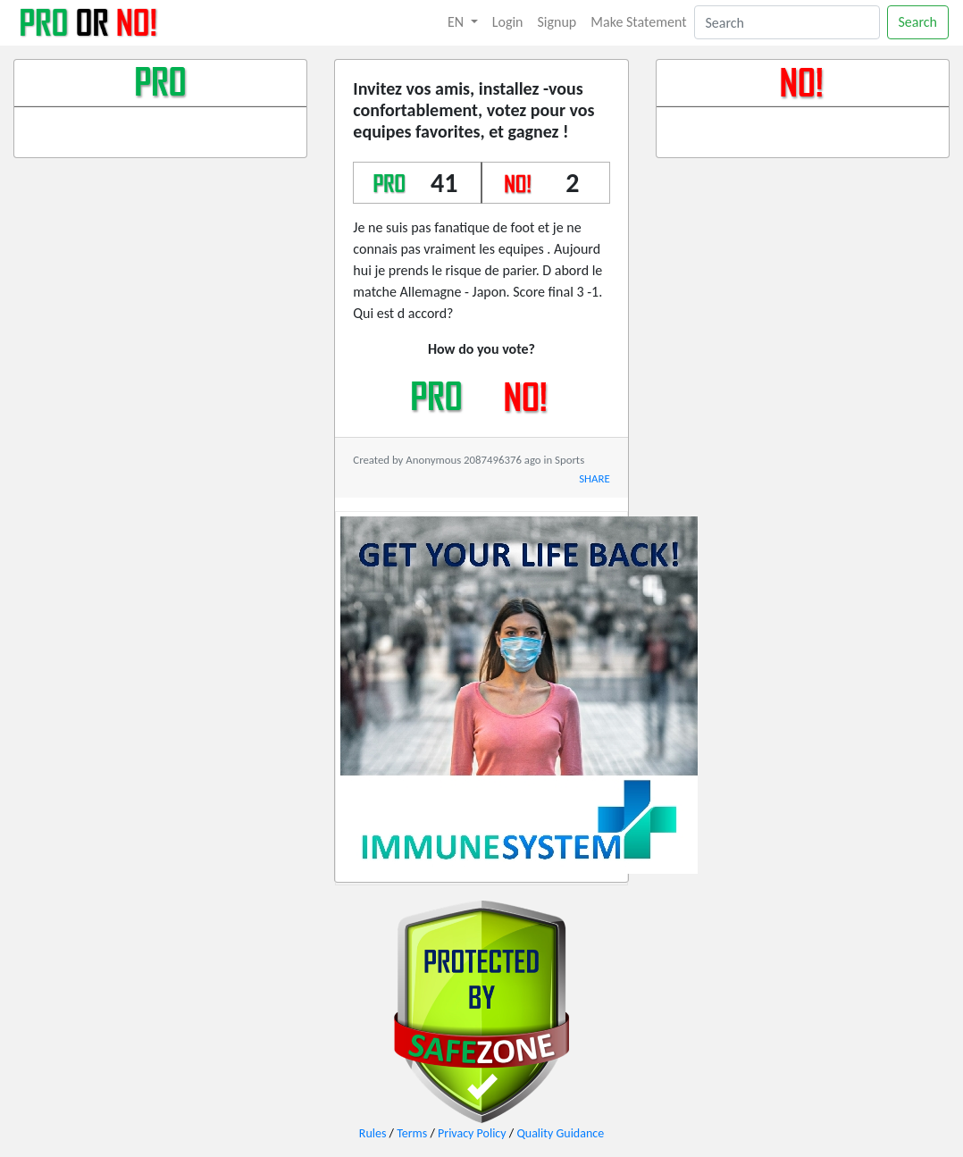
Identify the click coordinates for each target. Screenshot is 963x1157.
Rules (373, 1133)
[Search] (787, 22)
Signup (557, 21)
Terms (412, 1133)
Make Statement (638, 21)
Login (507, 21)
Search (918, 21)
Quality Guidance (560, 1133)
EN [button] (457, 21)
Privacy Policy (472, 1133)
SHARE (594, 478)
